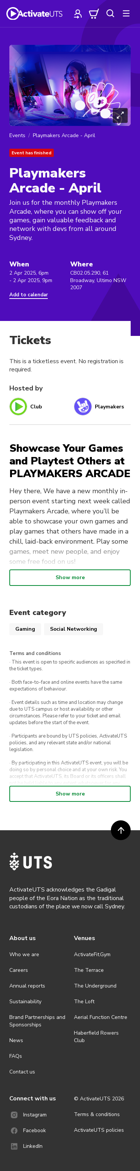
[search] (110, 13)
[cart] (94, 13)
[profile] (78, 13)
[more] (126, 13)
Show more (70, 577)
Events (17, 135)
